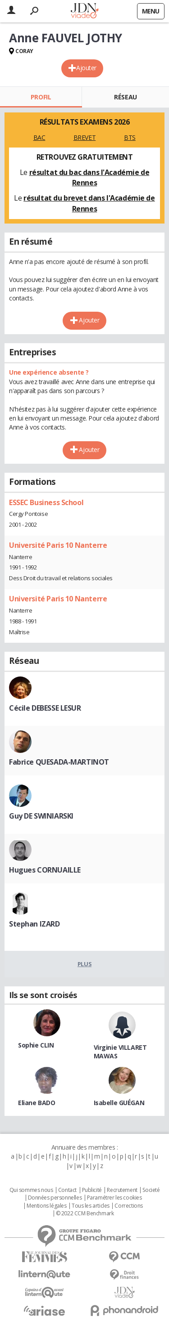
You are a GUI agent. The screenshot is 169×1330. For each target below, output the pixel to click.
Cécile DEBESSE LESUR (45, 708)
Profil (41, 97)
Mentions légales (46, 1206)
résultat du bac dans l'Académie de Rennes (89, 177)
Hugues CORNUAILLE (45, 870)
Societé (151, 1190)
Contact (67, 1190)
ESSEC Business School (46, 502)
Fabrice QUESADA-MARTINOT (59, 762)
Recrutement (122, 1190)
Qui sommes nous (31, 1190)
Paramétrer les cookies (114, 1198)
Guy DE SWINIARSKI (41, 816)
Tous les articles (91, 1206)
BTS (130, 137)
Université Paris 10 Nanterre (58, 545)
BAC (39, 137)
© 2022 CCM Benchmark (85, 1213)
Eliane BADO (36, 1102)
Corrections (128, 1206)
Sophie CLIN (36, 1045)
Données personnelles (55, 1198)
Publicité (92, 1190)
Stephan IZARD (34, 924)
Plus (84, 964)
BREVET (84, 137)
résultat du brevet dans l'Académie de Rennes (89, 203)
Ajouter (86, 67)
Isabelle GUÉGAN (119, 1102)
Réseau (125, 97)
